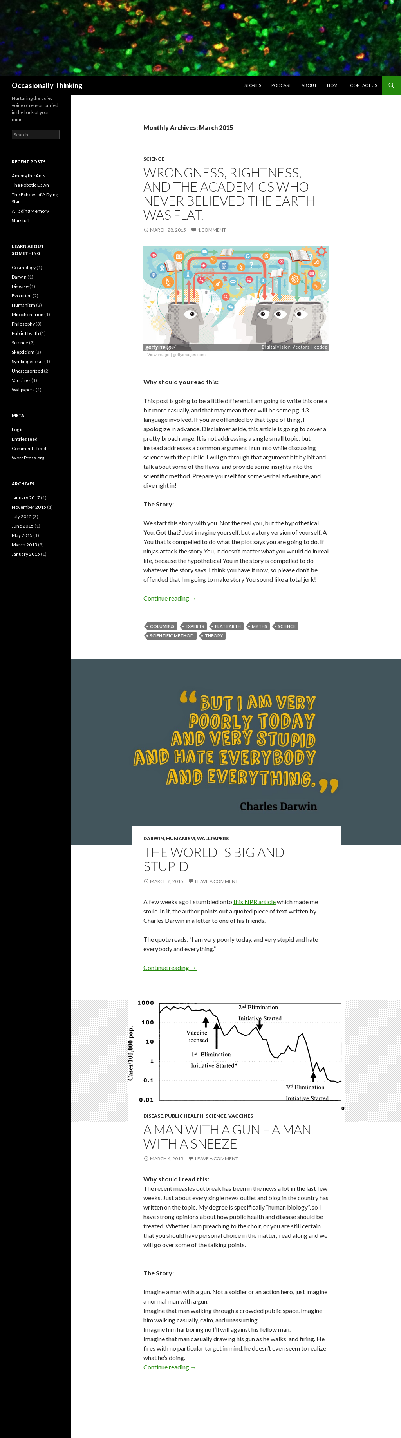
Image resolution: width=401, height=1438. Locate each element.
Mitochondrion (27, 314)
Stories (252, 85)
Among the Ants (28, 176)
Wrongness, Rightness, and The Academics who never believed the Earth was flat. (229, 193)
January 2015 (26, 554)
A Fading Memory (30, 211)
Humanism (180, 838)
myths (259, 626)
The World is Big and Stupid (214, 859)
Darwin (153, 838)
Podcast (281, 85)
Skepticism (23, 352)
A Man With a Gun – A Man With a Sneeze (227, 1136)
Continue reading (170, 598)
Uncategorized (27, 371)
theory (214, 635)
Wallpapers (213, 838)
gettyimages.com (189, 354)
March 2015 (24, 545)
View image (158, 354)
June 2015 (23, 526)
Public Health (184, 1116)
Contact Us (363, 85)
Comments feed (29, 448)
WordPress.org (28, 458)
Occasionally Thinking (47, 85)
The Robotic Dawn (30, 185)
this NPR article (254, 901)
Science (153, 159)
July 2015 (22, 516)
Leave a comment (216, 881)
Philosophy (23, 324)
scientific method (172, 635)
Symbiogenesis (27, 361)
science (287, 626)
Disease (153, 1116)
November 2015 (29, 507)
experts (195, 626)
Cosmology (24, 267)
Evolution (22, 295)
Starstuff (21, 220)
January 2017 (26, 498)
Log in (18, 429)
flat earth (228, 626)
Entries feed (25, 439)
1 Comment (212, 230)
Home (333, 85)
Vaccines (240, 1116)
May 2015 (22, 535)
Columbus (162, 626)
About (309, 85)
